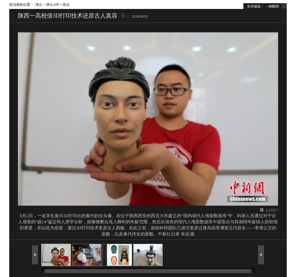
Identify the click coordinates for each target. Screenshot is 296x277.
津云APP (52, 5)
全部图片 (272, 210)
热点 (66, 5)
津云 (38, 5)
